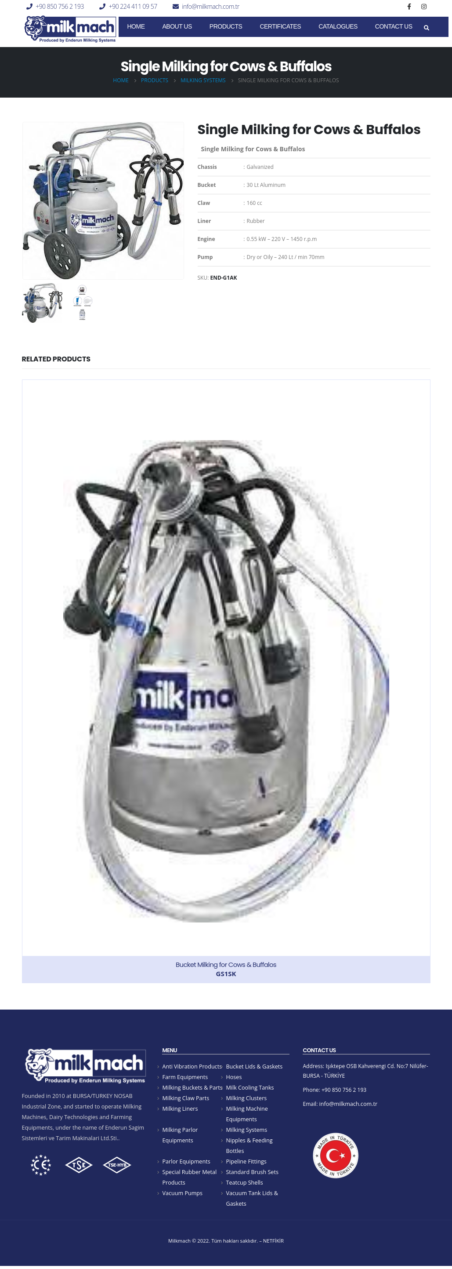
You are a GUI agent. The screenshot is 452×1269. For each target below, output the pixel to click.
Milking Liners (180, 1110)
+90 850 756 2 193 (60, 6)
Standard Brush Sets (252, 1174)
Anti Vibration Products (192, 1066)
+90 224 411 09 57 (133, 6)
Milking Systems (246, 1131)
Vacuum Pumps (182, 1196)
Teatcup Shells (244, 1185)
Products (226, 26)
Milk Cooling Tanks (250, 1088)
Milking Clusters (246, 1099)
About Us (177, 26)
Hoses (234, 1077)
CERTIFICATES (280, 26)
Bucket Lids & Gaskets (254, 1066)
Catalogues (338, 26)
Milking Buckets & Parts (192, 1088)
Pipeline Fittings (246, 1163)
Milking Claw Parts (185, 1099)
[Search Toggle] (426, 28)
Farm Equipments (185, 1077)
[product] (226, 681)
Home (136, 26)
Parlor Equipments (186, 1163)
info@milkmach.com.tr (210, 6)
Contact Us (393, 26)
